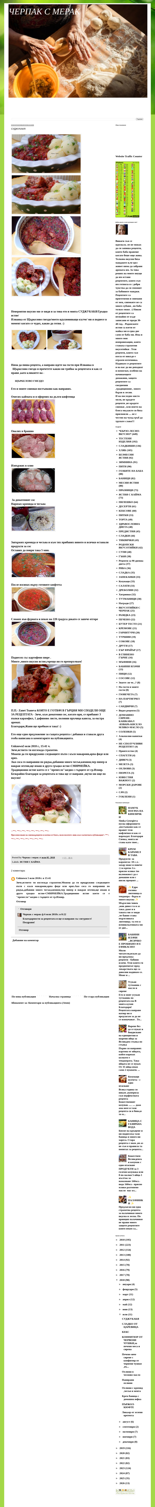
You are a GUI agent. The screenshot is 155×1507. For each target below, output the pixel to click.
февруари (128, 1289)
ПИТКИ (123, 515)
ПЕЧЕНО (124, 619)
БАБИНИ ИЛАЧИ (129, 666)
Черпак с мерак (32, 914)
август (127, 1421)
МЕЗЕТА (124, 764)
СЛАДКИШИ (127, 445)
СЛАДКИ (124, 535)
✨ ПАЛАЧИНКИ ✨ (135, 1200)
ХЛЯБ (122, 450)
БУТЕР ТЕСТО (128, 623)
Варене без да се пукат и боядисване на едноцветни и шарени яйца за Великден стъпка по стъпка (131, 1035)
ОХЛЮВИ (125, 768)
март (126, 1294)
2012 (122, 1249)
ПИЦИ (123, 673)
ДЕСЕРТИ (125, 506)
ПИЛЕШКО (126, 502)
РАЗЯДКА (124, 615)
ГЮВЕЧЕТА (126, 694)
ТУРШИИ (125, 637)
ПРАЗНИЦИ (126, 490)
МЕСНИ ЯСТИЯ (129, 482)
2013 (122, 1254)
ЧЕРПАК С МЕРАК (44, 11)
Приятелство (126, 751)
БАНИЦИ (124, 478)
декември (128, 1441)
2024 (122, 1473)
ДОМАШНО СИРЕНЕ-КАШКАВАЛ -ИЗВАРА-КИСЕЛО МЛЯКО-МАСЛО (130, 721)
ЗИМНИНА (125, 462)
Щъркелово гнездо (39, 319)
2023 (122, 1468)
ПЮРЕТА (124, 772)
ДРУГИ (123, 645)
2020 (122, 1453)
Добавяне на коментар (25, 940)
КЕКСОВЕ (125, 510)
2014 (122, 1259)
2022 (122, 1463)
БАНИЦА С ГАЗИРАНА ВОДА (135, 1124)
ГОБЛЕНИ (125, 796)
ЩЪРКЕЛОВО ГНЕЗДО (29, 381)
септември (129, 1426)
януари (127, 1284)
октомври (129, 1431)
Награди (124, 603)
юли (125, 1314)
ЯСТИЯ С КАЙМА (30, 862)
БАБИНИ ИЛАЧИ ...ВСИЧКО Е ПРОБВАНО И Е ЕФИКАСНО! (130, 940)
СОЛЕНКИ (125, 731)
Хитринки (125, 594)
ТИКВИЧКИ (126, 540)
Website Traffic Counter (128, 156)
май (125, 1304)
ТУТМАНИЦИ (127, 598)
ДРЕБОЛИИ (126, 590)
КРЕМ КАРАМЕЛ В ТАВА (134, 852)
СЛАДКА (124, 572)
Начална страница (60, 996)
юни (125, 1309)
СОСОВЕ (124, 678)
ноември (128, 1436)
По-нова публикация (24, 996)
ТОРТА (123, 519)
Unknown (21, 878)
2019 (122, 1448)
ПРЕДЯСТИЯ (127, 531)
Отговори (25, 909)
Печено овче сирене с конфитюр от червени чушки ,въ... (132, 1360)
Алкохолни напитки (130, 736)
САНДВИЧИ (126, 706)
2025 (122, 1478)
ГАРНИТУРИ (127, 632)
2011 (122, 1244)
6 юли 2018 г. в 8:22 (55, 914)
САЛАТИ (124, 585)
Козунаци (124, 581)
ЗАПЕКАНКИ (127, 577)
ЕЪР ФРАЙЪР (127, 650)
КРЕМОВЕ (125, 628)
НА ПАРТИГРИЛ (129, 698)
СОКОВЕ (124, 641)
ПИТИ (122, 466)
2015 (122, 1264)
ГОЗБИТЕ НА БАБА (131, 470)
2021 (122, 1458)
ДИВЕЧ (123, 759)
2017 (122, 1275)
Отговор (21, 901)
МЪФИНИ (125, 662)
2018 (122, 1280)
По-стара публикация (96, 996)
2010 (122, 1239)
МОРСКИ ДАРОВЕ (130, 784)
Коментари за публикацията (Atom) (49, 1002)
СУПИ (122, 552)
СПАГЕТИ (125, 755)
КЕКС (125, 1331)
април (126, 1299)
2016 (122, 1269)
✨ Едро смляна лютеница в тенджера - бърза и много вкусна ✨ (130, 893)
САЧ (121, 792)
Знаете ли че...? (127, 682)
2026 (122, 1483)
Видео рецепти (127, 710)
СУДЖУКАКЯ (130, 1318)
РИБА (122, 568)
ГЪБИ (122, 556)
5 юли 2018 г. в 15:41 (39, 878)
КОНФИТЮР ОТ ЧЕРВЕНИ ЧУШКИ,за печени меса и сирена (132, 1343)
